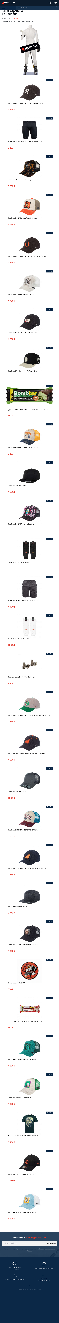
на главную (14, 18)
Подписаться (51, 1243)
